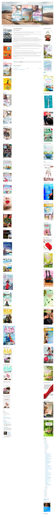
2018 (45, 492)
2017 (45, 493)
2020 (45, 490)
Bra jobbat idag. (47, 471)
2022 (45, 443)
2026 (45, 439)
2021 (45, 489)
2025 (45, 440)
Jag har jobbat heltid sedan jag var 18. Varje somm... (48, 477)
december (46, 444)
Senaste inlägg (15, 68)
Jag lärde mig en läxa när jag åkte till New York (48, 473)
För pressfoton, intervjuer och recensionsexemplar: (7, 418)
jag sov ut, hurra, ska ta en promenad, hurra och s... (48, 474)
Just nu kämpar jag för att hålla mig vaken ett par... (48, 484)
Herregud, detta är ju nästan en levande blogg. (48, 455)
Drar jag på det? (47, 470)
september (46, 447)
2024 (45, 441)
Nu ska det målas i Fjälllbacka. (47, 483)
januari (46, 488)
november (46, 445)
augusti (46, 448)
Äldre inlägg (40, 68)
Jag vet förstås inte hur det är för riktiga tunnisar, (48, 462)
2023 (45, 442)
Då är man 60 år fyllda (47, 453)
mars (45, 486)
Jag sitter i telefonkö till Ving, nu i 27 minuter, (48, 466)
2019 (45, 491)
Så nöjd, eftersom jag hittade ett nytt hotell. (48, 456)
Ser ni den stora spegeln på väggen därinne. (9, 432)
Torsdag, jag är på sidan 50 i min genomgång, (48, 461)
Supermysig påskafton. (47, 465)
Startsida (28, 68)
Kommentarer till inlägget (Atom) (21, 69)
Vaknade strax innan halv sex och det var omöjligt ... (48, 458)
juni (45, 450)
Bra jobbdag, (46, 464)
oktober (46, 446)
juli (45, 449)
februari (46, 487)
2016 (45, 494)
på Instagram (8, 414)
